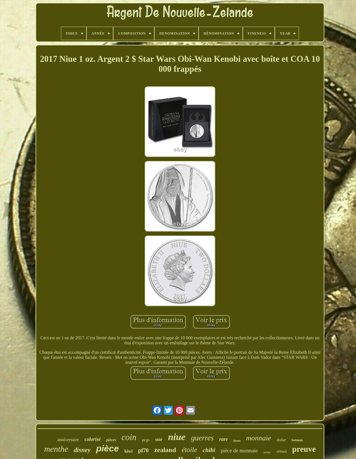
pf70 (143, 450)
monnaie (258, 438)
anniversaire (68, 439)
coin (129, 437)
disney (82, 449)
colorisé (93, 439)
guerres (202, 438)
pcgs (146, 440)
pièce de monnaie (239, 450)
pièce (107, 448)
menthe (56, 448)
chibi (209, 449)
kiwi (128, 451)
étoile (189, 449)
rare (223, 439)
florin (237, 440)
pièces (111, 440)
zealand (165, 449)
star (158, 439)
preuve (304, 449)
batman (297, 440)
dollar (281, 440)
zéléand (281, 451)
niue (176, 437)
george (267, 452)
